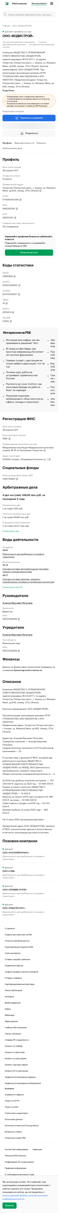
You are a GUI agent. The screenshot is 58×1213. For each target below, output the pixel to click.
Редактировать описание (13, 110)
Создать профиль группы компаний (21, 971)
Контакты (9, 1089)
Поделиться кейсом (14, 965)
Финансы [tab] (41, 143)
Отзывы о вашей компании (17, 959)
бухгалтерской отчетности (28, 670)
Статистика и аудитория (16, 1112)
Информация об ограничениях (19, 1161)
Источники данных (14, 1119)
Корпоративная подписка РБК (19, 946)
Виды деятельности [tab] (24, 143)
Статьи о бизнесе (13, 1033)
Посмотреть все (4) (12, 587)
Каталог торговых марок (16, 1064)
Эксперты (9, 996)
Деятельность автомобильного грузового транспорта (23, 555)
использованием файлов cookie (18, 1195)
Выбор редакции (13, 1002)
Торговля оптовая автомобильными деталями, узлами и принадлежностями (25, 570)
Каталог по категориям (15, 1058)
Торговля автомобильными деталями (24, 43)
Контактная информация (16, 1149)
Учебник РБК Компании (16, 1027)
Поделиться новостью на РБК (18, 934)
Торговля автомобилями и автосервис (18, 41)
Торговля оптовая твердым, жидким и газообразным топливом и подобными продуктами (28, 580)
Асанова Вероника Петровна (17, 603)
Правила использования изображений (23, 1082)
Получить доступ (29, 252)
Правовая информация (15, 1167)
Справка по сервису (14, 1094)
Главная (6, 25)
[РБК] (6, 3)
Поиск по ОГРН (12, 1100)
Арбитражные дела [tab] (12, 148)
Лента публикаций (13, 990)
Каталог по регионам (15, 1051)
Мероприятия (11, 1021)
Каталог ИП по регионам (16, 1070)
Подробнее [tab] (8, 91)
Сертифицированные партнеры (19, 983)
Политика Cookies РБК (15, 1137)
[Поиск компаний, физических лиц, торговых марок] (29, 14)
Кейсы (8, 1008)
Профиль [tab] (7, 143)
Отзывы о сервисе (13, 977)
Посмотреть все (10, 530)
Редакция (37, 1149)
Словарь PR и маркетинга (16, 1039)
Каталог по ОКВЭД (13, 1045)
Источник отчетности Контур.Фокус (22, 1125)
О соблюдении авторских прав (19, 1174)
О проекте (10, 928)
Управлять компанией (29, 118)
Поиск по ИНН (11, 1106)
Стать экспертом (12, 952)
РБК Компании (19, 4)
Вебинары (9, 1014)
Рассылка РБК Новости (15, 1155)
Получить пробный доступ (17, 940)
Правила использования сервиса (20, 1076)
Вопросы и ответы (13, 1131)
